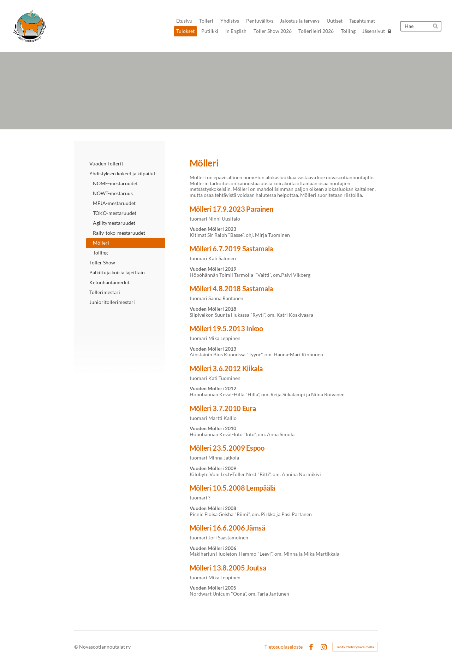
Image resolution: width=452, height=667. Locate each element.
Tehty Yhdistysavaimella (355, 647)
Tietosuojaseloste (283, 646)
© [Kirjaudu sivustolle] (76, 647)
